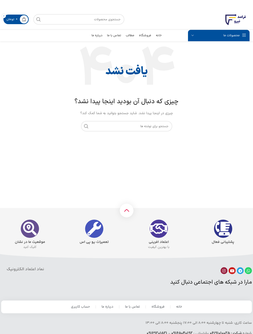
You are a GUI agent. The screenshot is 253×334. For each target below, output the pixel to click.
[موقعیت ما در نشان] (30, 229)
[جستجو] (126, 126)
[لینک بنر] (133, 4)
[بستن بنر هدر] (5, 4)
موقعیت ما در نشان (30, 242)
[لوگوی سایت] (236, 19)
